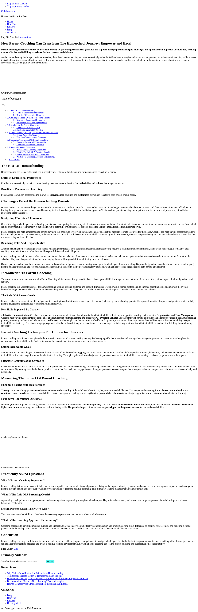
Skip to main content (17, 3)
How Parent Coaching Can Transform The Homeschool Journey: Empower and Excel (47, 578)
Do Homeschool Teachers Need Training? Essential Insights (35, 581)
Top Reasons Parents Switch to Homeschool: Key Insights (34, 576)
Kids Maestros (8, 11)
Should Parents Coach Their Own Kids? (32, 154)
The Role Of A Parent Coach (28, 127)
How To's (11, 598)
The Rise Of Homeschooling (22, 110)
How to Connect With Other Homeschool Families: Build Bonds (37, 584)
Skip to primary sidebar (18, 6)
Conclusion (14, 159)
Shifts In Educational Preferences (30, 113)
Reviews (11, 600)
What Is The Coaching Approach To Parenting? (35, 157)
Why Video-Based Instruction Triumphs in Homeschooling (35, 573)
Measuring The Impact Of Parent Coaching (28, 140)
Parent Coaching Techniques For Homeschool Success (33, 132)
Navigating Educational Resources (30, 120)
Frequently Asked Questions (22, 147)
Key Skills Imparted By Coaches (29, 130)
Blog (16, 549)
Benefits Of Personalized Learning (30, 115)
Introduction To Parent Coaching (24, 125)
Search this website (10, 561)
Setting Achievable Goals (26, 135)
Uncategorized (14, 603)
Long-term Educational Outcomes (30, 145)
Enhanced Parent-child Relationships (31, 142)
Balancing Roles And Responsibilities (31, 122)
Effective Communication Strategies (31, 137)
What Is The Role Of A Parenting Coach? (33, 152)
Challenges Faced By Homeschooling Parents (29, 117)
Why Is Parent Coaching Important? (31, 150)
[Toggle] (7, 105)
